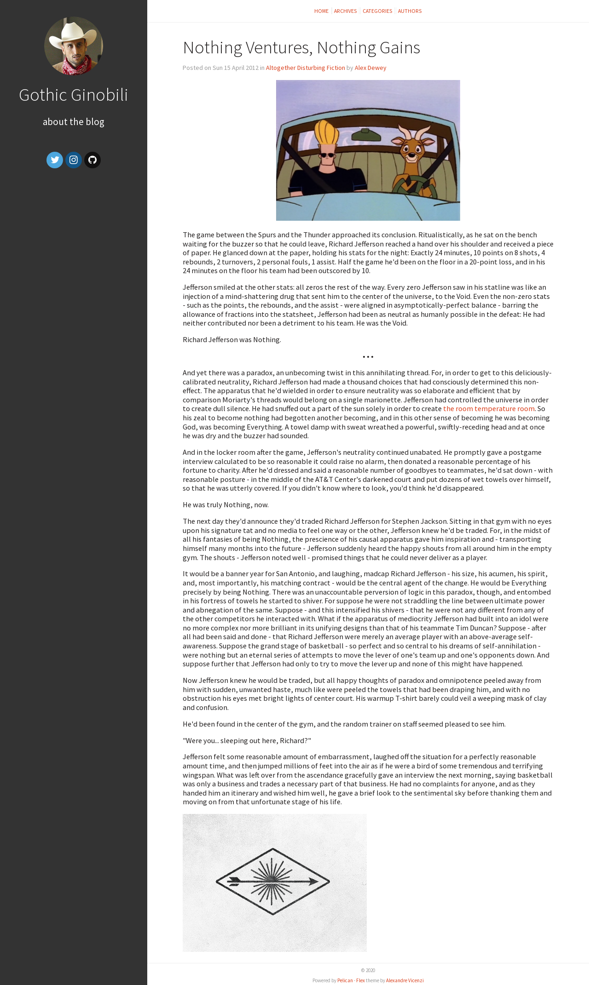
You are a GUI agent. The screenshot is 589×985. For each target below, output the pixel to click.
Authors (410, 10)
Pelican (345, 980)
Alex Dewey (371, 67)
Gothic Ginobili (73, 94)
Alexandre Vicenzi (405, 980)
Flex (360, 980)
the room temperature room (489, 408)
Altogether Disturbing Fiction (305, 67)
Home (321, 10)
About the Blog (73, 121)
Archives (345, 10)
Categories (378, 10)
